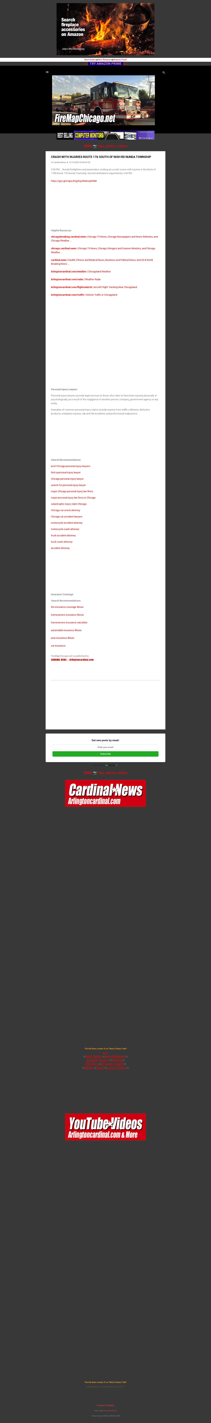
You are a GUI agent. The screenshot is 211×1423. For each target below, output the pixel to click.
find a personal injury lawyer (66, 472)
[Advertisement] (105, 206)
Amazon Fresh (120, 59)
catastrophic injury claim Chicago (69, 504)
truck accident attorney (63, 535)
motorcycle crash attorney (65, 529)
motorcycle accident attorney (66, 522)
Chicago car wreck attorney (65, 510)
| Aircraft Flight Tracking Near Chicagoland (94, 287)
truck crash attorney (62, 541)
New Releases (105, 59)
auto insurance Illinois (62, 638)
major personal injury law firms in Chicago (73, 497)
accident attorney (60, 548)
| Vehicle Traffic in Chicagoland (84, 294)
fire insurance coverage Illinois (67, 607)
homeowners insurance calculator (69, 622)
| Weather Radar (76, 279)
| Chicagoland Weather (81, 271)
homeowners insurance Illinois (67, 614)
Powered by (105, 765)
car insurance (58, 645)
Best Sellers (90, 59)
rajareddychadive (111, 1411)
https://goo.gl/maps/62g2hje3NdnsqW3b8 (74, 181)
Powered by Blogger (105, 1405)
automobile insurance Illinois (66, 630)
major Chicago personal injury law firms (72, 491)
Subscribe (105, 754)
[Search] (163, 73)
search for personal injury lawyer (68, 485)
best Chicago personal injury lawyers (70, 466)
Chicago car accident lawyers (66, 516)
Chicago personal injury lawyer (67, 478)
